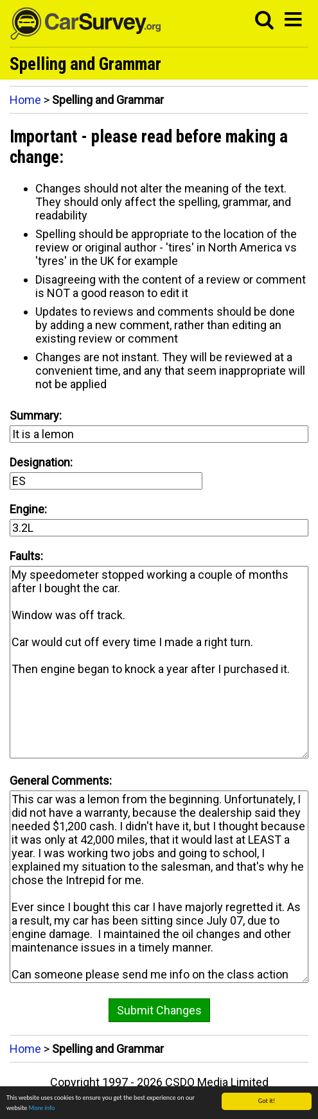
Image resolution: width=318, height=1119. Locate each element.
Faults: (26, 556)
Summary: (36, 415)
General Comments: (61, 780)
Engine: (28, 509)
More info (42, 1108)
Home (25, 100)
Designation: (41, 462)
